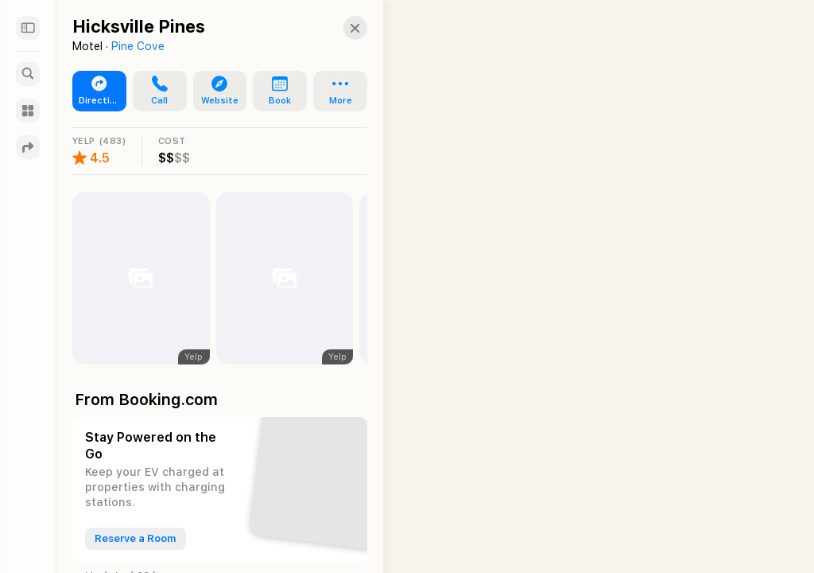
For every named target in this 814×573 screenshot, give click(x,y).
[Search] (28, 74)
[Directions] (28, 147)
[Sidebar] (28, 28)
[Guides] (28, 110)
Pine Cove (138, 46)
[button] (341, 28)
